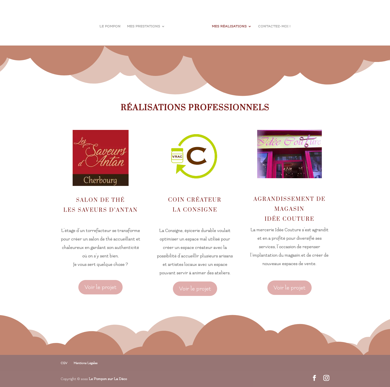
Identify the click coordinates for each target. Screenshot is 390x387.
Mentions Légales (86, 363)
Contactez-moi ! (274, 26)
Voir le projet (100, 287)
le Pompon (110, 26)
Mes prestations (143, 26)
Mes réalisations (229, 26)
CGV (64, 363)
